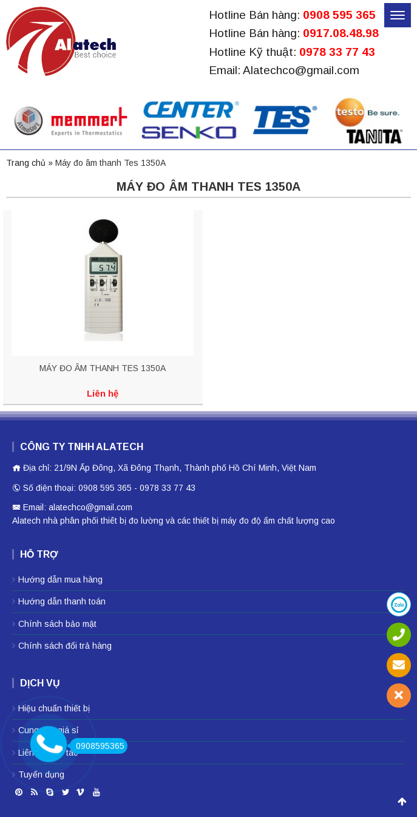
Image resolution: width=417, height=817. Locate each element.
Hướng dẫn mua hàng (60, 579)
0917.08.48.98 (341, 33)
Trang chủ (26, 163)
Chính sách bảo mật (57, 624)
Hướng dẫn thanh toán (62, 601)
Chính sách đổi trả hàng (65, 646)
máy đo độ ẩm (248, 520)
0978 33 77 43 (337, 52)
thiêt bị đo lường (132, 520)
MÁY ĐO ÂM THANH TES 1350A (102, 368)
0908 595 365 (339, 15)
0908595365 (97, 746)
